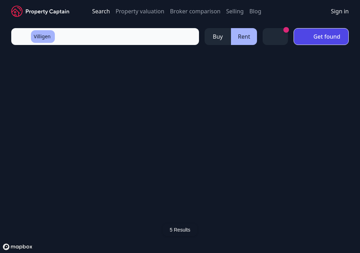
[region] (180, 152)
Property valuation (140, 11)
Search (101, 11)
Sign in (340, 11)
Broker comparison (195, 11)
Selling (235, 11)
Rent (244, 36)
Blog (255, 11)
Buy (218, 36)
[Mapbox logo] (17, 247)
